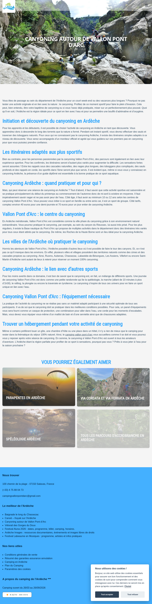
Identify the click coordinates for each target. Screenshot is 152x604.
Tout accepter (107, 594)
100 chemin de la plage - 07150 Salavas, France (28, 484)
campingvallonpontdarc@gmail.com (21, 496)
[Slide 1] (79, 78)
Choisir (127, 586)
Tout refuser (132, 594)
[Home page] (8, 6)
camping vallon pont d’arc (78, 336)
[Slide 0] (74, 78)
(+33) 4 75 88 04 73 (12, 490)
